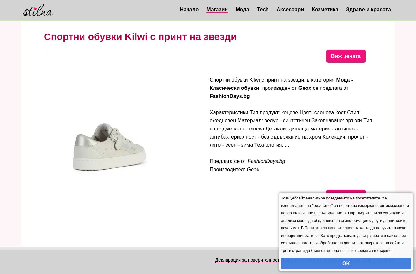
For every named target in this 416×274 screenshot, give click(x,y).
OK (346, 263)
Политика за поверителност (330, 228)
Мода (242, 9)
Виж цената (346, 56)
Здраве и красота (368, 9)
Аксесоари (290, 9)
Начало (189, 9)
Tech (263, 9)
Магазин (217, 9)
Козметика (325, 9)
